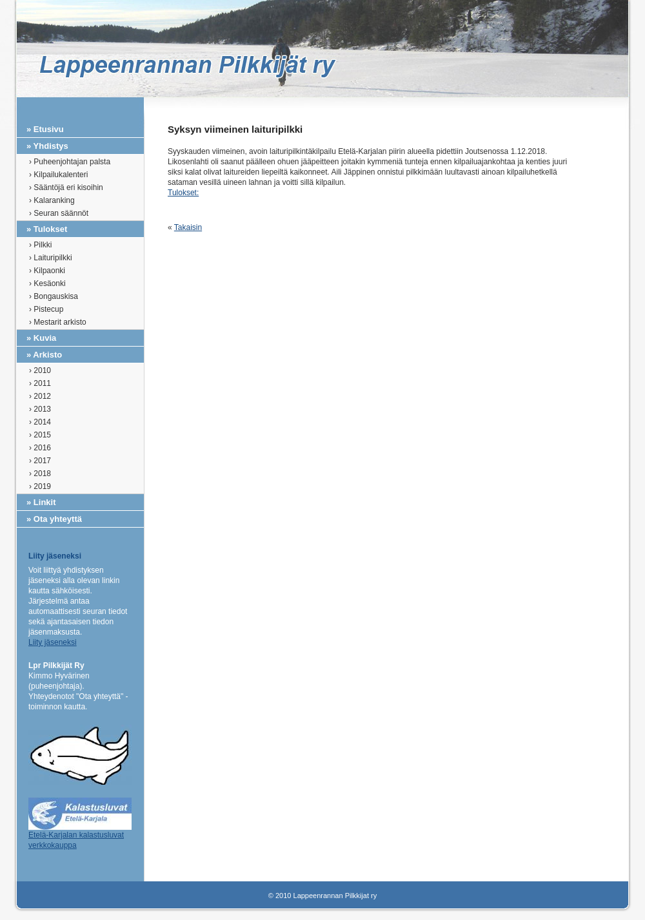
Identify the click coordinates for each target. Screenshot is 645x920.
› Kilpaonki (47, 270)
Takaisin (188, 227)
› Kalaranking (52, 200)
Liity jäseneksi (52, 642)
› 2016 (40, 447)
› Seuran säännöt (58, 213)
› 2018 (40, 473)
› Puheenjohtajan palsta (69, 161)
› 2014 (40, 421)
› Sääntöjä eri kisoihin (66, 187)
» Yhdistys (47, 146)
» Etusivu (45, 129)
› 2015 (40, 434)
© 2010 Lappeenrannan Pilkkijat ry (322, 895)
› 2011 (40, 383)
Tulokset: (183, 192)
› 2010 (40, 370)
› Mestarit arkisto (57, 322)
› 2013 (40, 409)
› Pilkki (40, 244)
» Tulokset (46, 229)
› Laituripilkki (50, 257)
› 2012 (40, 396)
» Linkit (41, 502)
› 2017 (40, 460)
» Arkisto (44, 354)
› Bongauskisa (53, 296)
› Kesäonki (47, 283)
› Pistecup (46, 309)
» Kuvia (41, 338)
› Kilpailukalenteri (58, 174)
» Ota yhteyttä (54, 519)
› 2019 (40, 486)
